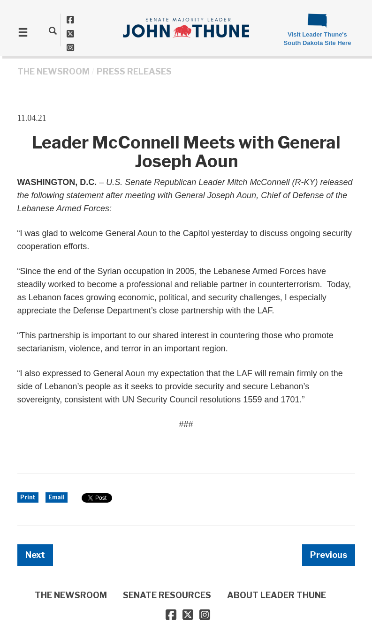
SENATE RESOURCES (167, 595)
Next (35, 555)
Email (56, 497)
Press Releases (134, 71)
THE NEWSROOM (53, 71)
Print (28, 497)
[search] (53, 30)
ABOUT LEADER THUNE (276, 595)
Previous (328, 555)
